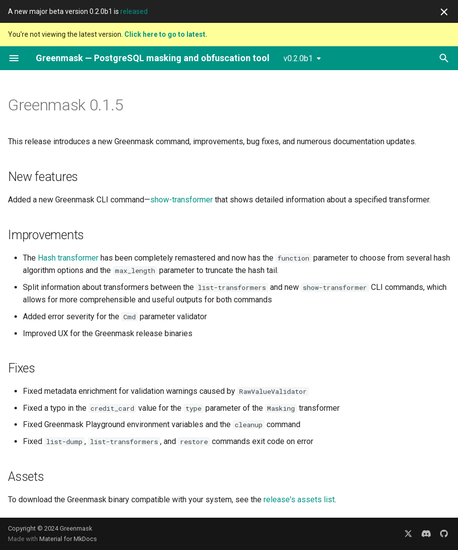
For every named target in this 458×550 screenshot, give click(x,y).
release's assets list (299, 499)
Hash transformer (68, 258)
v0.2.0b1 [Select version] (298, 58)
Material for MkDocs (68, 539)
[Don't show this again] (444, 12)
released (134, 11)
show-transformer (181, 199)
